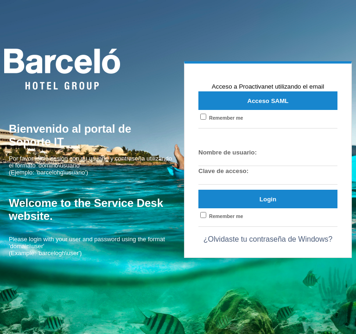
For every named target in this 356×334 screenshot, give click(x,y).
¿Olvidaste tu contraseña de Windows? (267, 239)
